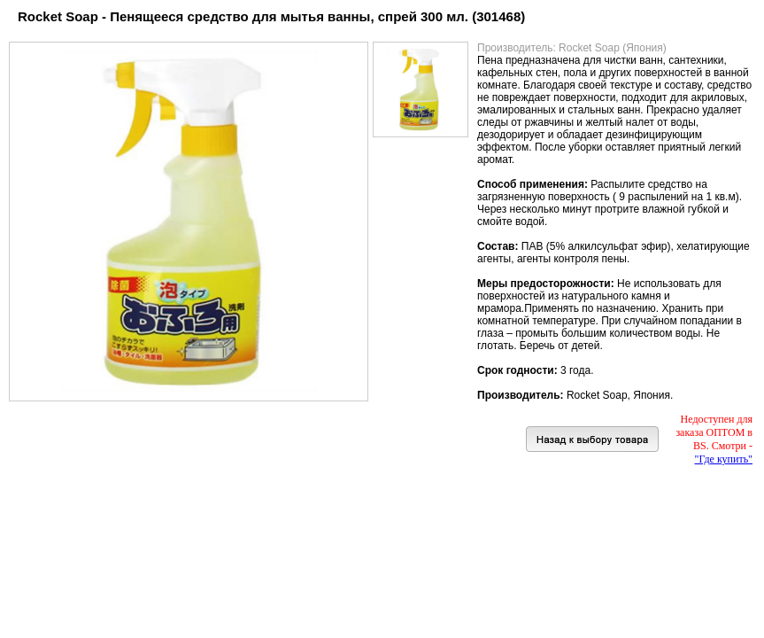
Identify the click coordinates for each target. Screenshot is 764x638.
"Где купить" (723, 459)
